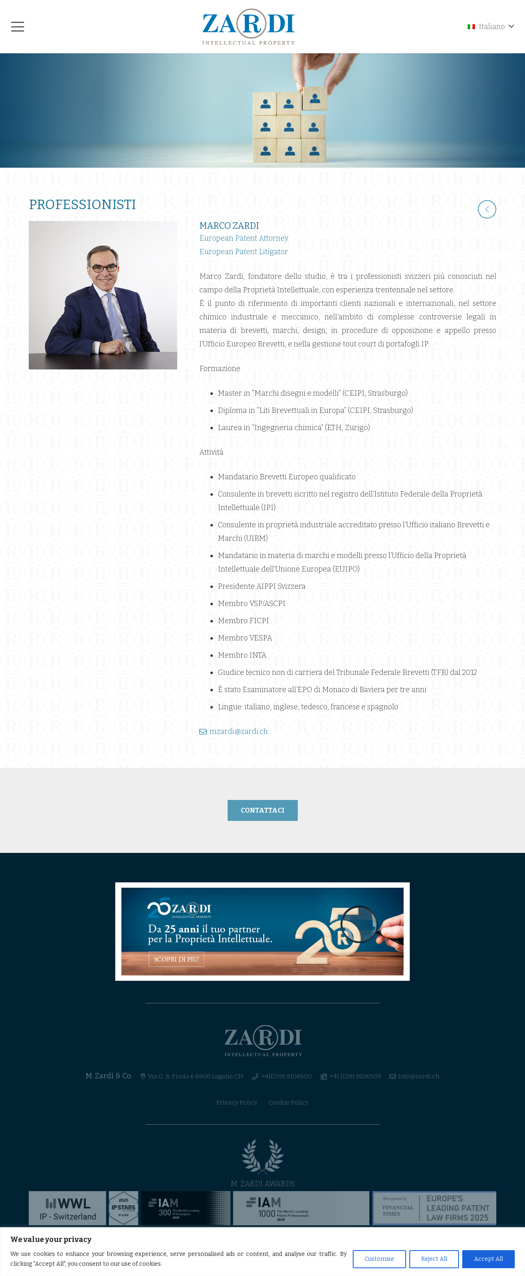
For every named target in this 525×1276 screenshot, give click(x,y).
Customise (379, 1258)
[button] (17, 26)
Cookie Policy (289, 1102)
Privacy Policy (237, 1102)
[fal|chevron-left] (487, 209)
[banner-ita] (262, 931)
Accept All (488, 1258)
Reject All (434, 1258)
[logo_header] (249, 27)
